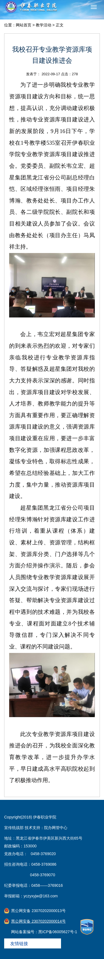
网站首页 (23, 25)
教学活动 (43, 25)
